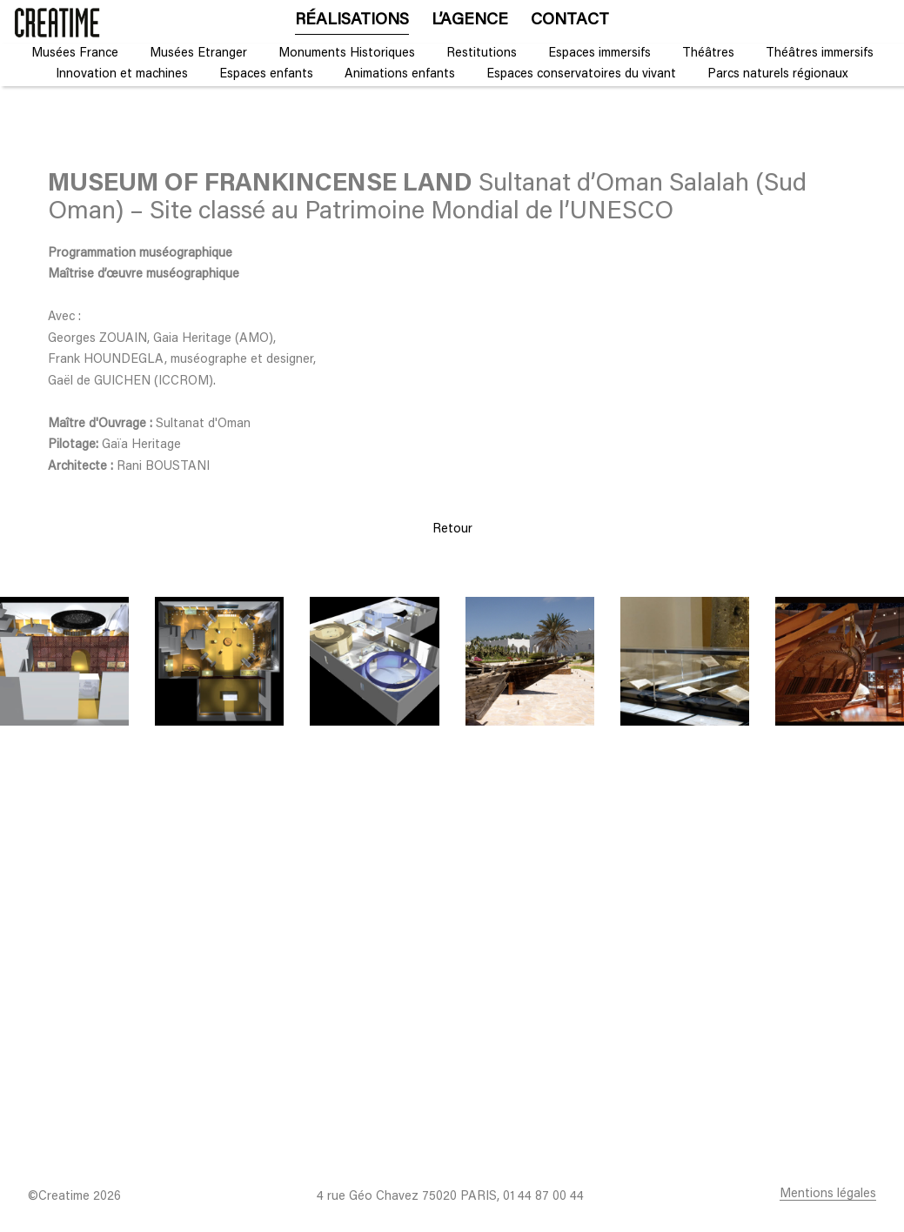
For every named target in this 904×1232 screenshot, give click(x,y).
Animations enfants (400, 74)
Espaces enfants (266, 74)
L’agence (470, 20)
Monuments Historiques (346, 53)
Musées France (74, 53)
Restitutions (481, 53)
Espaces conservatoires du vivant (581, 74)
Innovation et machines (122, 74)
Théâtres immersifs (820, 53)
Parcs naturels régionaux (777, 74)
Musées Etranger (198, 53)
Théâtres (708, 53)
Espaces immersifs (599, 53)
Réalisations (352, 20)
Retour (452, 529)
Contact (570, 20)
